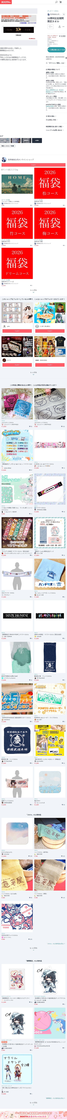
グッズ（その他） (38, 199)
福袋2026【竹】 (6, 241)
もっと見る (33, 374)
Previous (3, 27)
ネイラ (9, 360)
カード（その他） (6, 199)
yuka (8, 326)
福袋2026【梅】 (38, 241)
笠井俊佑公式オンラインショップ (21, 160)
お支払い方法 (52, 120)
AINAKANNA (43, 360)
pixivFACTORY (50, 106)
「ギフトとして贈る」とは (56, 63)
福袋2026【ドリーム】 (8, 281)
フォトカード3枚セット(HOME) (10, 201)
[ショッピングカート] (61, 2)
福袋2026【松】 (38, 201)
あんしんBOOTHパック (52, 89)
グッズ (49, 11)
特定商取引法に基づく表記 (54, 126)
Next (34, 27)
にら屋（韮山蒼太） (45, 326)
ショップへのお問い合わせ (54, 130)
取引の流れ (51, 116)
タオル (56, 11)
